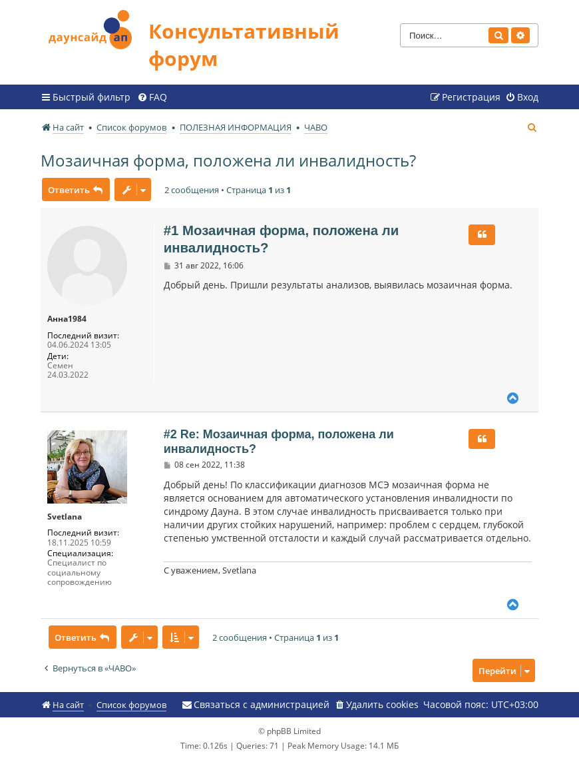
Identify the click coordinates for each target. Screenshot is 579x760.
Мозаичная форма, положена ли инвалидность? (228, 160)
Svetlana (64, 517)
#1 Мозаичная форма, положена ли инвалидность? (281, 239)
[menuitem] (152, 97)
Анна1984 (67, 319)
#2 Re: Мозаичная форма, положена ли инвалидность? (279, 442)
